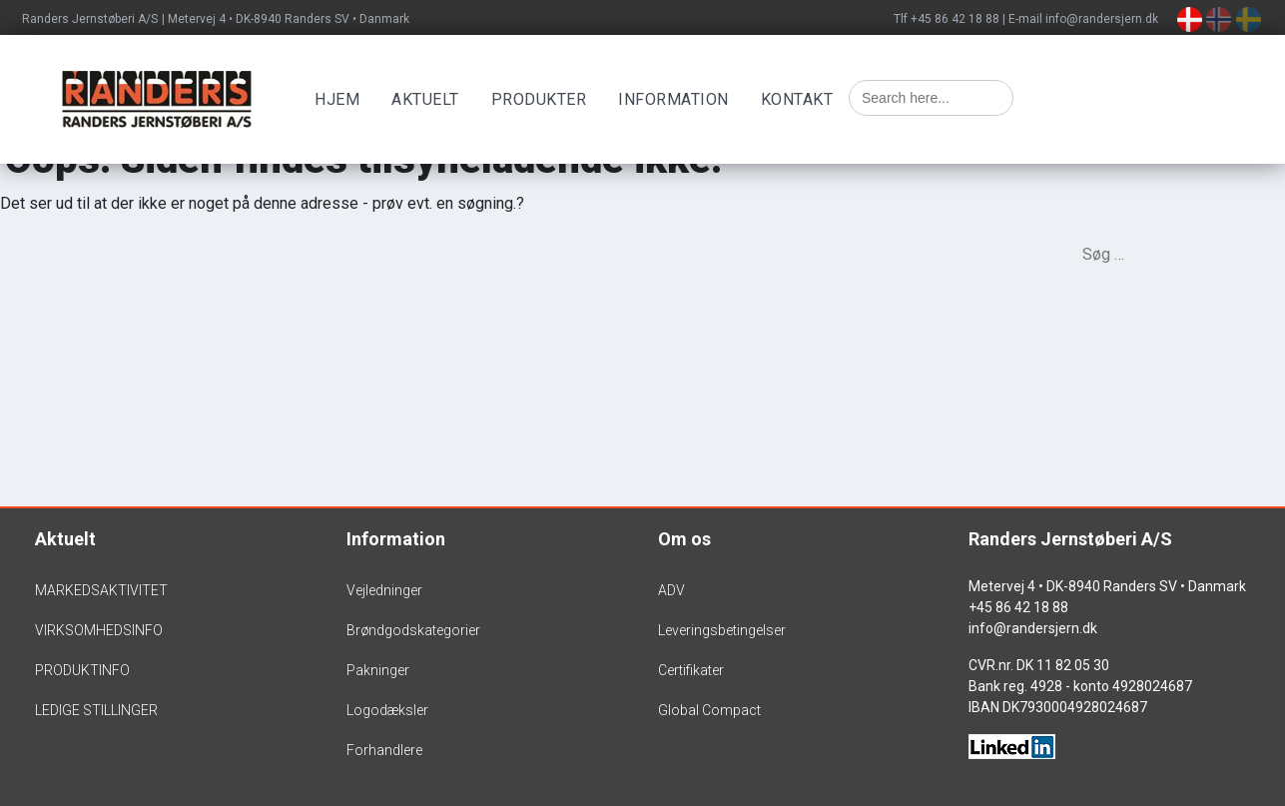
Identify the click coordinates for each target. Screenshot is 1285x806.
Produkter (539, 99)
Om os (684, 538)
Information (673, 99)
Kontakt (797, 99)
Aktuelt (425, 99)
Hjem (337, 99)
